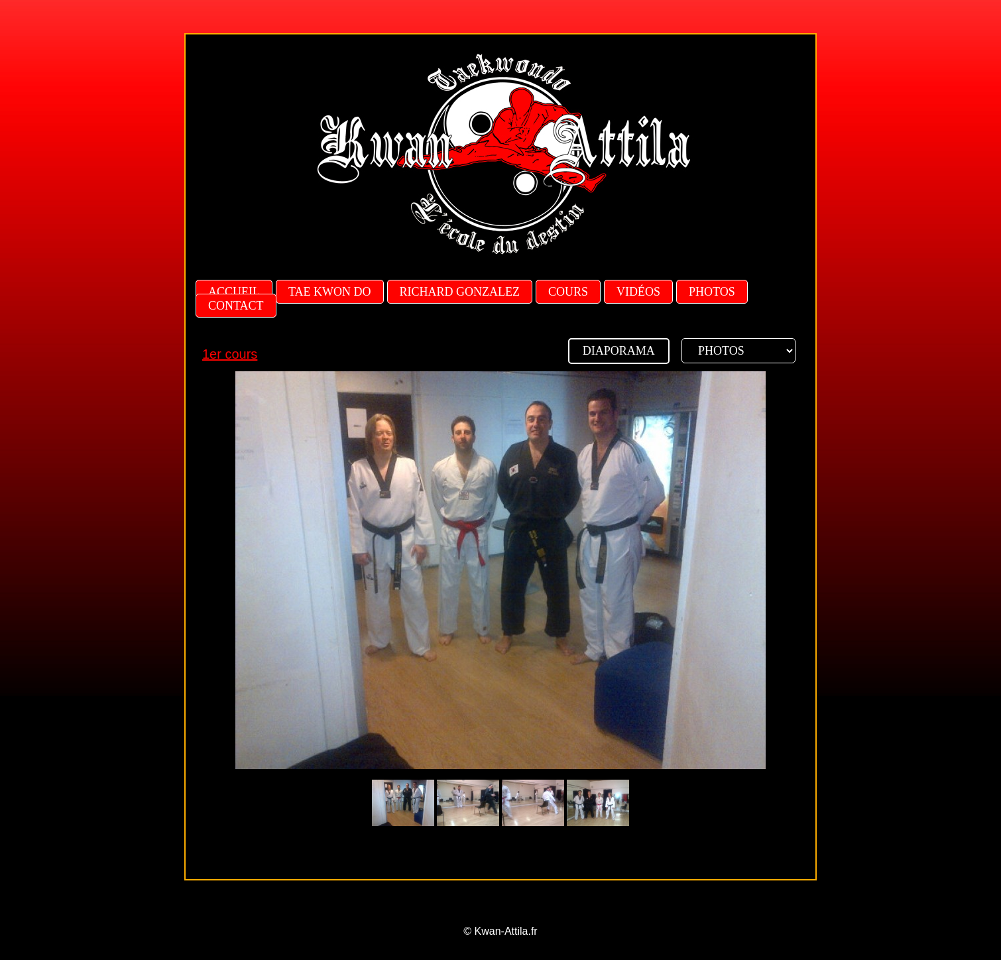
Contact (236, 305)
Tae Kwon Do (329, 291)
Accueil (234, 291)
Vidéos (638, 291)
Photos (712, 291)
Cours (568, 291)
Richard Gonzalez (460, 291)
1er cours (229, 354)
